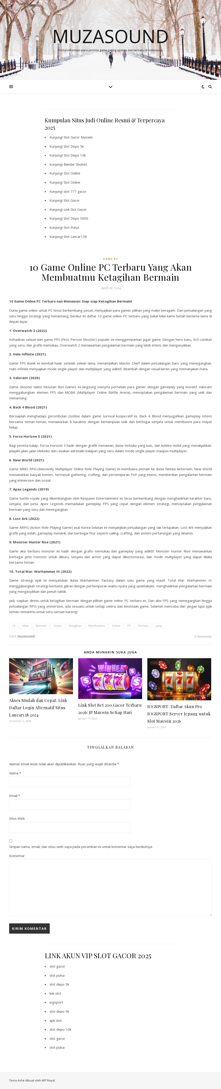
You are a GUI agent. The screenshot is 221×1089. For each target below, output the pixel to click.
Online (116, 626)
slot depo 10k (60, 1029)
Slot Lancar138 (75, 236)
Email (14, 795)
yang (159, 626)
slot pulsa (57, 975)
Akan (25, 626)
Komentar (17, 855)
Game (58, 626)
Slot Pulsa (71, 227)
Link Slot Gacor (75, 209)
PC (129, 626)
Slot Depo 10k (75, 155)
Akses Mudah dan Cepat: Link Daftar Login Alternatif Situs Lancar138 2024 (38, 708)
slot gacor (57, 966)
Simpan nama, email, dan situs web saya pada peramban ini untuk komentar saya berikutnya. (81, 846)
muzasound (26, 636)
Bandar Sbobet (75, 164)
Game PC (110, 259)
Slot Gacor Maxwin (78, 137)
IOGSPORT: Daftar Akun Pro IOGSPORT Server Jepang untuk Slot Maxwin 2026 (179, 714)
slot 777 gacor (75, 191)
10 (13, 626)
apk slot (55, 1020)
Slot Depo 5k (74, 146)
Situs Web (17, 818)
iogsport (56, 1002)
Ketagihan (75, 626)
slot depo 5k (59, 984)
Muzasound (110, 36)
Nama (15, 773)
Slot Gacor (72, 200)
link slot (55, 993)
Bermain (41, 626)
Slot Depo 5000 (76, 218)
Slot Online (72, 173)
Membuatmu (96, 626)
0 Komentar (203, 636)
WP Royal (48, 1080)
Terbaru (143, 626)
